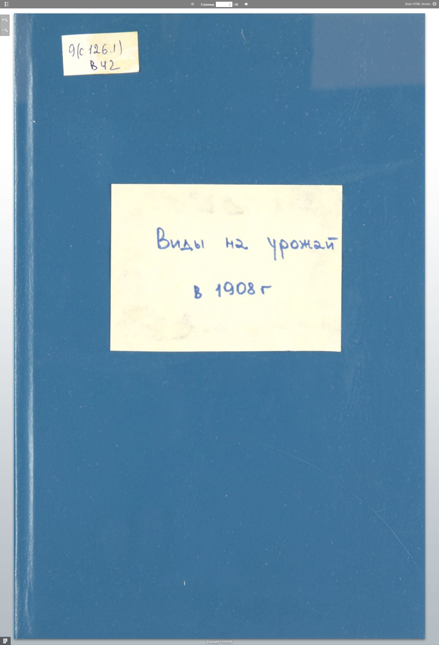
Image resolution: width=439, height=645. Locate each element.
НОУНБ (227, 641)
